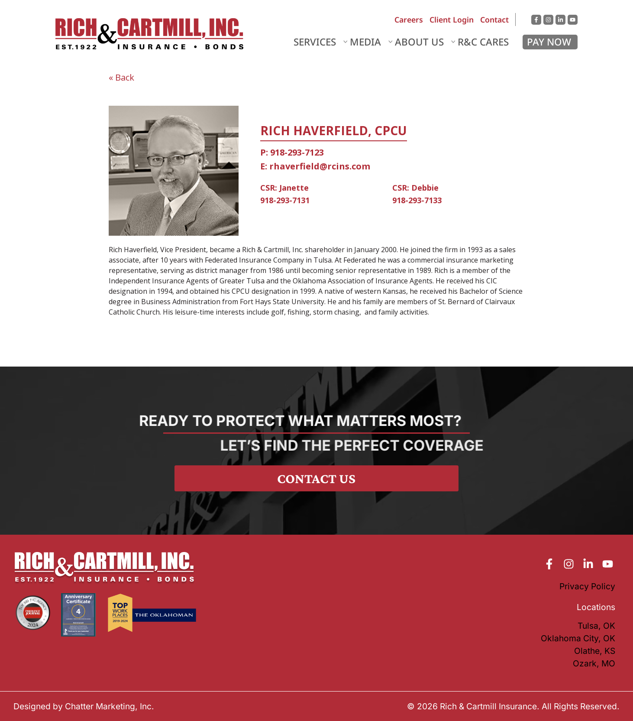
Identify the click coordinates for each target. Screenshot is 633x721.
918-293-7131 (285, 200)
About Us (419, 42)
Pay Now (549, 42)
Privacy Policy (587, 586)
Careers (408, 19)
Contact (494, 19)
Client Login (452, 19)
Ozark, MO (594, 663)
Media (365, 42)
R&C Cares (483, 42)
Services (315, 42)
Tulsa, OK (596, 625)
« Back (121, 77)
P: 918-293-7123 (292, 152)
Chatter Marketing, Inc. (109, 706)
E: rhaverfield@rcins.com (315, 166)
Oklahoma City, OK (578, 638)
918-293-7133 (417, 200)
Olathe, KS (594, 651)
